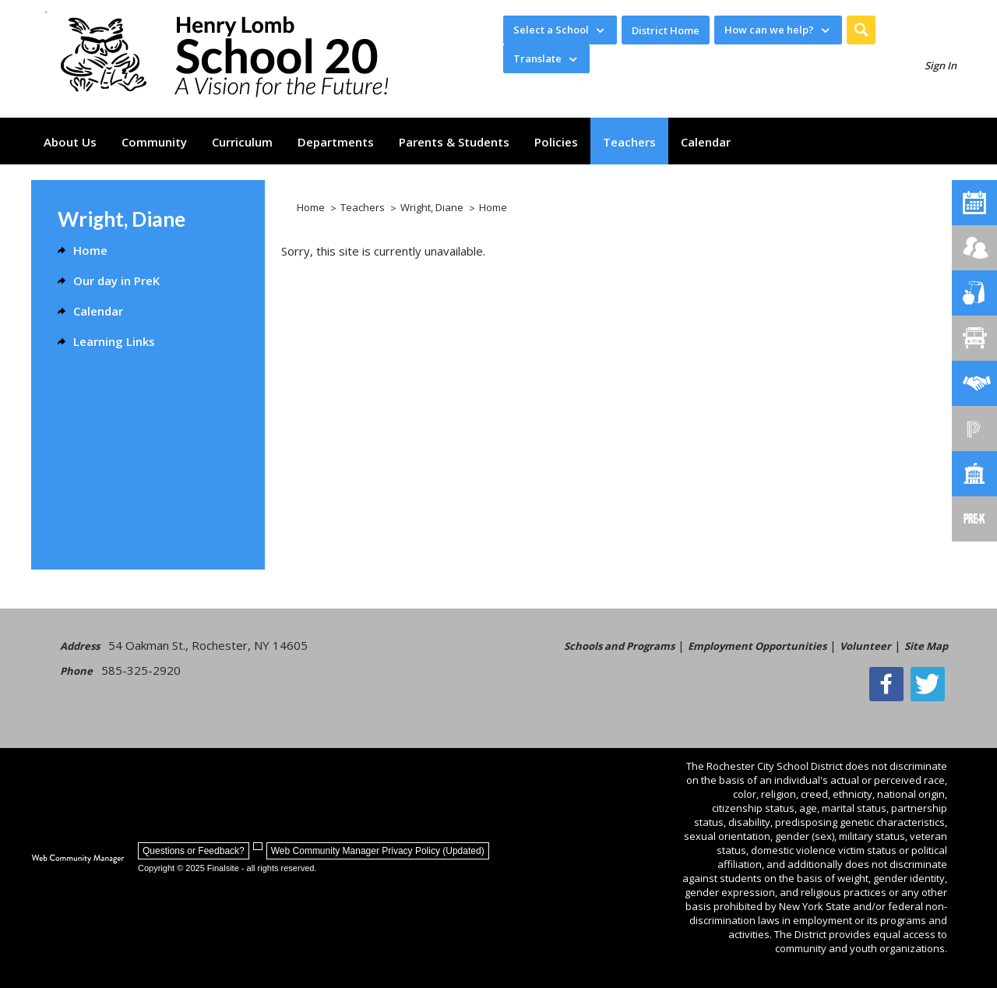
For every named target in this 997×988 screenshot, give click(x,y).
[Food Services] (974, 293)
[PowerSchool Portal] (974, 428)
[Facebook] (891, 684)
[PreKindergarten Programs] (974, 519)
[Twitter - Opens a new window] (931, 684)
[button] (861, 30)
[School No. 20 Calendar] (974, 202)
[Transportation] (974, 338)
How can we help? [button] (769, 30)
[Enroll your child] (974, 247)
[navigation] (560, 30)
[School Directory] (974, 473)
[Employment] (974, 383)
